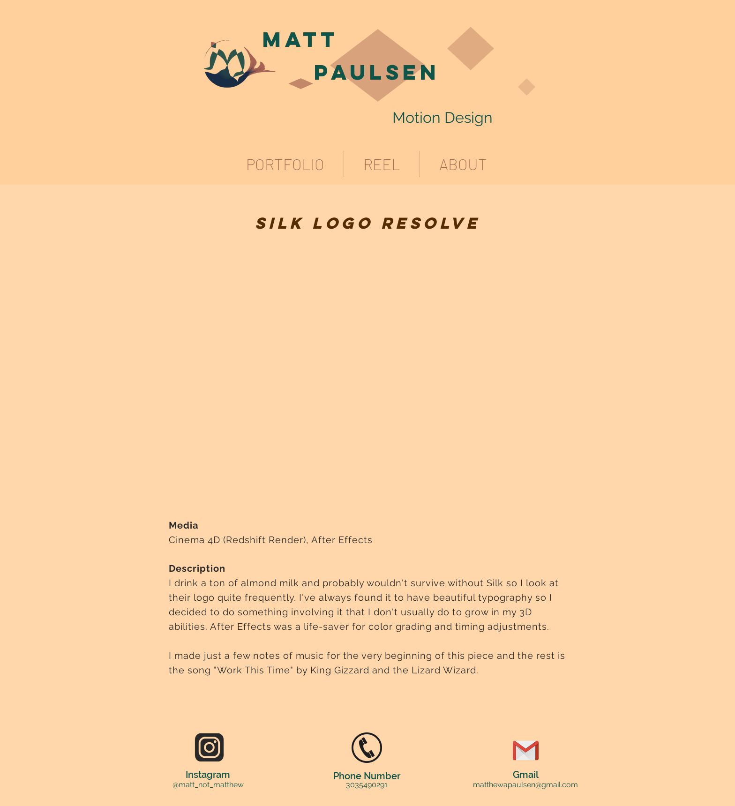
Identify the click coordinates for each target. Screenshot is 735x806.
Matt (300, 39)
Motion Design (442, 117)
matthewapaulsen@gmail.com (525, 784)
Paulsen (377, 72)
